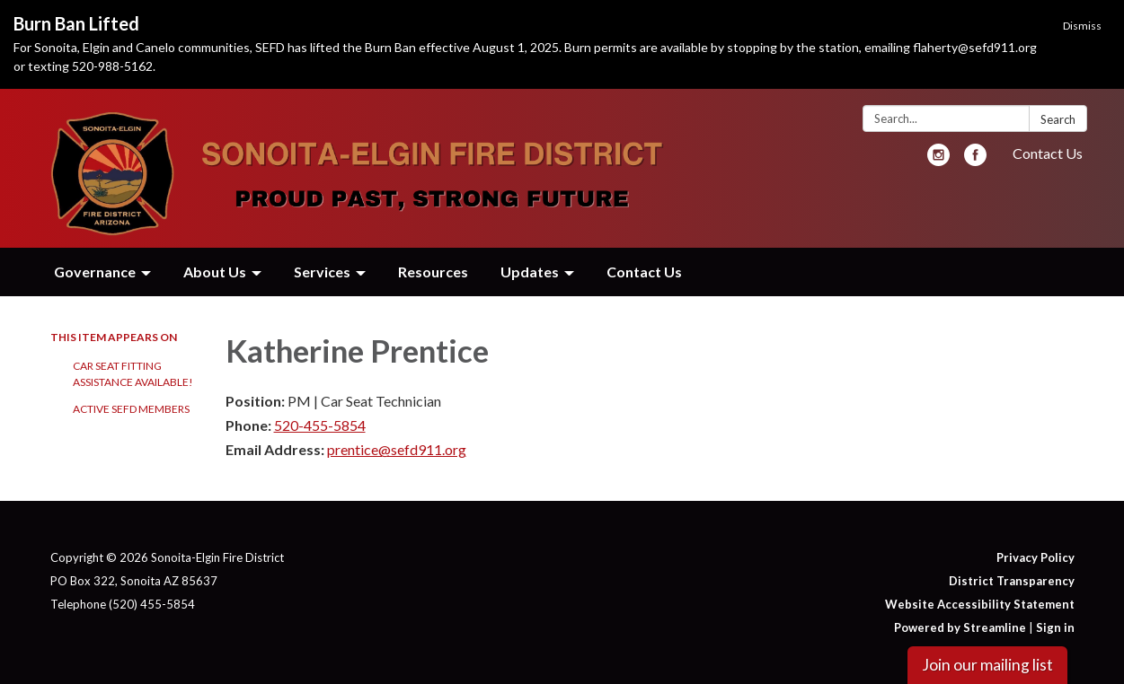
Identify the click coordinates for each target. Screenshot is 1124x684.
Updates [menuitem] (529, 271)
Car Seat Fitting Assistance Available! (133, 374)
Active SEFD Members (131, 409)
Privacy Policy (1035, 557)
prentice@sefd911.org (396, 449)
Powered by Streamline (960, 627)
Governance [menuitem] (95, 271)
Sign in (1055, 627)
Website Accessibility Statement (980, 604)
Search (1057, 119)
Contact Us (1048, 153)
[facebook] (975, 160)
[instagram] (938, 160)
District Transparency (1012, 581)
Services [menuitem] (322, 271)
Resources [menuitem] (433, 271)
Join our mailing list (987, 664)
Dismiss (1082, 25)
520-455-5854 (320, 425)
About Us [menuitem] (214, 271)
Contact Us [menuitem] (644, 271)
